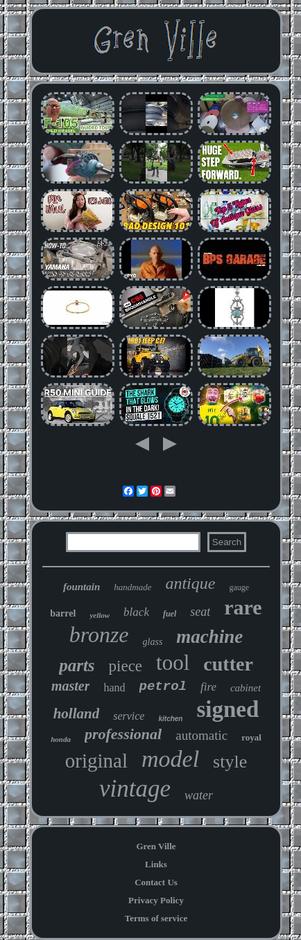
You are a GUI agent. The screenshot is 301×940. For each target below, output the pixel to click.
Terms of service (156, 918)
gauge (239, 587)
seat (200, 612)
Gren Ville (155, 846)
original (96, 761)
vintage (135, 788)
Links (156, 864)
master (70, 685)
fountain (81, 586)
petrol (163, 686)
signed (227, 709)
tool (172, 662)
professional (123, 734)
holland (76, 713)
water (198, 795)
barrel (63, 613)
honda (61, 739)
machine (209, 636)
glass (153, 642)
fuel (169, 614)
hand (114, 687)
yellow (99, 615)
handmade (132, 587)
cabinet (245, 687)
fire (208, 686)
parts (76, 665)
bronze (99, 634)
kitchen (170, 718)
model (170, 759)
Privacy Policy (156, 900)
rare (242, 607)
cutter (228, 664)
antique (190, 583)
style (230, 762)
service (128, 716)
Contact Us (156, 882)
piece (126, 666)
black (136, 612)
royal (251, 737)
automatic (201, 735)
